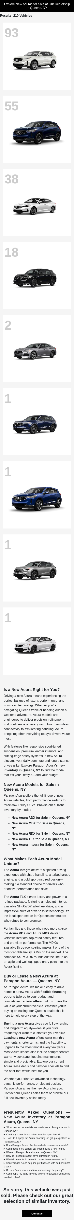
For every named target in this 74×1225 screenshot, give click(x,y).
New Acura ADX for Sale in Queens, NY (41, 817)
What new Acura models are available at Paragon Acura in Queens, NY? (37, 1129)
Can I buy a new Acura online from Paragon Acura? (33, 1134)
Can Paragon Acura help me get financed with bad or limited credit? (37, 1165)
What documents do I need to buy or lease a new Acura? (36, 1159)
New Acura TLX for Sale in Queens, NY (40, 839)
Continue (36, 1213)
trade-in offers (31, 1001)
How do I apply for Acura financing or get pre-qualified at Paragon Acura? (37, 1140)
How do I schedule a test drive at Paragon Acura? (32, 1156)
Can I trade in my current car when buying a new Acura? (35, 1148)
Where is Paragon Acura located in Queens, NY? (31, 1152)
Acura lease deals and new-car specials (31, 1066)
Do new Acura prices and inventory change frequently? (35, 1170)
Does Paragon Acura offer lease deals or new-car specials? (37, 1145)
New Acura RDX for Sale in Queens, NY (41, 833)
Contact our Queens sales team (26, 1093)
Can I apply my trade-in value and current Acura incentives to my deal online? (37, 1175)
